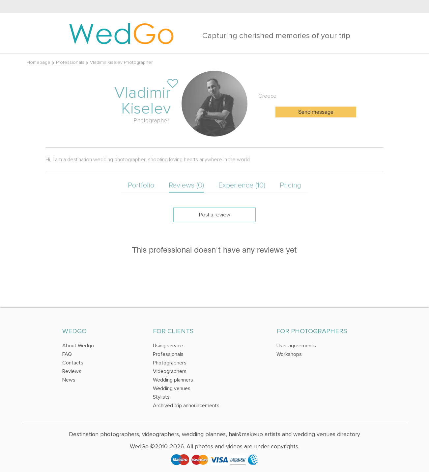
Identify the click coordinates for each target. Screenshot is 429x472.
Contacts (72, 363)
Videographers (169, 371)
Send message (315, 112)
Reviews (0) (186, 185)
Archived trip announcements (186, 405)
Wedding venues (171, 388)
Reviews (71, 371)
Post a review (214, 214)
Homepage (38, 62)
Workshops (289, 354)
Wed (121, 33)
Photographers (169, 363)
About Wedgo (78, 345)
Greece (267, 96)
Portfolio (141, 185)
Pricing (290, 185)
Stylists (161, 397)
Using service (168, 345)
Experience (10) (241, 185)
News (68, 380)
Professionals (70, 62)
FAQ (67, 354)
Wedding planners (173, 380)
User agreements (296, 345)
